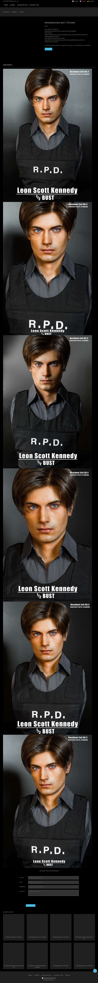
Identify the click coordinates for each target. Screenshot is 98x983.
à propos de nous (22, 5)
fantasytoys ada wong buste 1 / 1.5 (84, 937)
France (84, 1)
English (76, 1)
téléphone (22, 887)
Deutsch (91, 1)
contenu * (22, 891)
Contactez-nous (34, 5)
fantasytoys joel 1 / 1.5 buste (61, 937)
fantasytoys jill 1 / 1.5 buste (60, 965)
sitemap (67, 975)
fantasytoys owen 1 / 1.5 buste (37, 937)
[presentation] (30, 900)
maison (6, 5)
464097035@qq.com (10, 1)
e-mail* (21, 877)
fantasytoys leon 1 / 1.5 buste (84, 965)
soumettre (30, 905)
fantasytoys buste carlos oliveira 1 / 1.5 (13, 966)
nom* (21, 882)
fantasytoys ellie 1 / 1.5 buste (13, 937)
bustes (22, 12)
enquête (48, 49)
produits (12, 5)
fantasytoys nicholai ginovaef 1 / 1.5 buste (37, 966)
